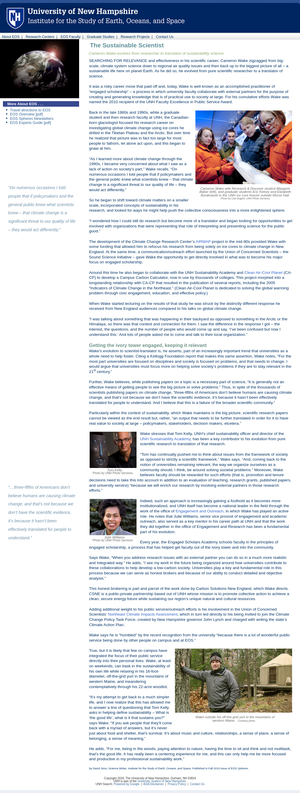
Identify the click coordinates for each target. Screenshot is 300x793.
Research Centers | (40, 37)
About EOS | (11, 37)
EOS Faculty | (71, 37)
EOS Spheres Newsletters (32, 118)
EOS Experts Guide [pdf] (30, 122)
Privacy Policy (177, 784)
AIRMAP (203, 241)
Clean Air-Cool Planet (263, 272)
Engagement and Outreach (199, 511)
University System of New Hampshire (161, 781)
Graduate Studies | (101, 37)
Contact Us (164, 37)
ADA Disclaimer (153, 784)
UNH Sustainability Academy (165, 439)
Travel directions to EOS (30, 110)
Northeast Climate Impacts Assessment (142, 614)
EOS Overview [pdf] (26, 114)
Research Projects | (135, 37)
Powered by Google (126, 784)
